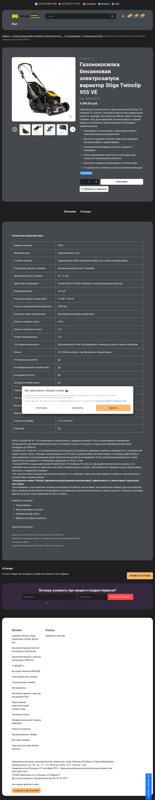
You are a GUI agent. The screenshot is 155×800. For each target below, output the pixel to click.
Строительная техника (24, 682)
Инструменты (19, 688)
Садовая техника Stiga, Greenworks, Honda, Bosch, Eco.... (37, 36)
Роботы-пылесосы (21, 729)
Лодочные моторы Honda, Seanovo (25, 747)
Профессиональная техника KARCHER (26, 722)
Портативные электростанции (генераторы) (20, 705)
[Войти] (123, 16)
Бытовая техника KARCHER (26, 671)
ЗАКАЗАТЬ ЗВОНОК (152, 788)
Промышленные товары (25, 734)
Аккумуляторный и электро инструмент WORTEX (26, 658)
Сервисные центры (55, 635)
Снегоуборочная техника (25, 676)
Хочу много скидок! (120, 596)
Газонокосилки (73, 36)
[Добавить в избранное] (94, 189)
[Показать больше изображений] (70, 116)
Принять (113, 407)
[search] (113, 16)
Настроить (77, 407)
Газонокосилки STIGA (93, 36)
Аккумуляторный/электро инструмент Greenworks (25, 650)
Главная (6, 36)
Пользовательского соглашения (92, 603)
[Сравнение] (129, 16)
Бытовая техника (21, 740)
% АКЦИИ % (18, 665)
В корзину (122, 182)
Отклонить (41, 407)
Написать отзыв (140, 575)
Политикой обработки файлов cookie (110, 401)
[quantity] (89, 182)
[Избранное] (135, 16)
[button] (72, 129)
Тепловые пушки (21, 714)
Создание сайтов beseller (26, 790)
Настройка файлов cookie (25, 784)
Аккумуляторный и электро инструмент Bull (26, 695)
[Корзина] (141, 16)
